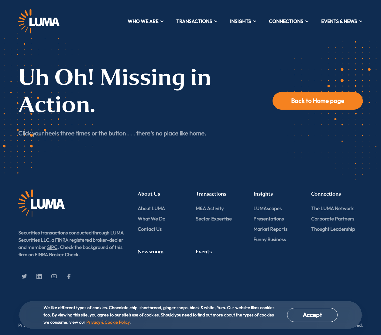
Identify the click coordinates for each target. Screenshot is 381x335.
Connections (289, 21)
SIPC (52, 247)
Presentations (268, 219)
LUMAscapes (267, 208)
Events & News (342, 21)
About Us (149, 193)
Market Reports (270, 229)
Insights (243, 21)
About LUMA (151, 208)
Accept (312, 315)
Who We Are (146, 21)
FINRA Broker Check (56, 254)
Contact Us (150, 229)
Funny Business (269, 239)
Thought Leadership (333, 229)
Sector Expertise (214, 219)
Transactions (197, 21)
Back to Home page (317, 100)
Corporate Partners (332, 219)
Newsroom (150, 251)
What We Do (151, 219)
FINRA (62, 240)
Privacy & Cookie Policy (107, 322)
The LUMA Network (332, 208)
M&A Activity (210, 208)
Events (204, 251)
